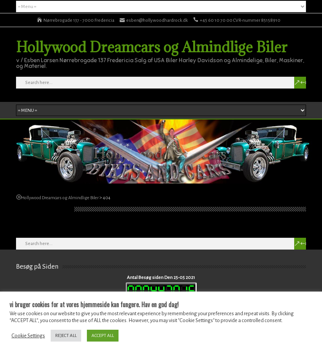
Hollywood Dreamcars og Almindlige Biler (151, 47)
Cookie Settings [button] (28, 335)
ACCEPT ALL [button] (102, 335)
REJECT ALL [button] (66, 335)
